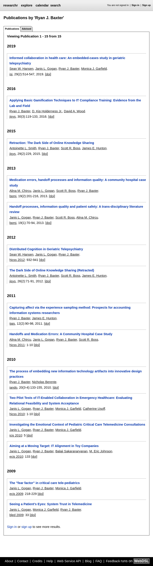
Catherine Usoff (94, 408)
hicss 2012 (17, 260)
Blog (88, 561)
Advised (26, 28)
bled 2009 (16, 515)
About (9, 561)
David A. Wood (74, 111)
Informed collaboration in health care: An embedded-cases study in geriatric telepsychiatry (67, 60)
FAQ (98, 561)
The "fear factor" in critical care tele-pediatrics (44, 483)
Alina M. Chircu (20, 191)
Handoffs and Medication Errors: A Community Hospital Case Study (60, 334)
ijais (12, 323)
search (55, 5)
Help (49, 561)
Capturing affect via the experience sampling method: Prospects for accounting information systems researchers (70, 310)
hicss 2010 (17, 414)
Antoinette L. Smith (22, 148)
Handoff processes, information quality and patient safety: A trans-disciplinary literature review (76, 209)
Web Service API (69, 561)
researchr (10, 5)
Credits (37, 561)
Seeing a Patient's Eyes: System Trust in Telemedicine (50, 504)
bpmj (12, 196)
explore (26, 5)
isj (10, 74)
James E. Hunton (94, 148)
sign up (26, 527)
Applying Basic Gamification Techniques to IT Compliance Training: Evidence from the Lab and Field (75, 102)
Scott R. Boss (70, 148)
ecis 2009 (16, 494)
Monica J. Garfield (94, 68)
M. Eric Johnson (100, 451)
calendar (42, 5)
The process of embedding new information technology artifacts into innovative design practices (75, 373)
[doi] (48, 74)
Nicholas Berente (44, 382)
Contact (22, 561)
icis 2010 (15, 435)
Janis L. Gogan (46, 68)
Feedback (113, 561)
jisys (12, 116)
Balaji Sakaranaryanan (71, 451)
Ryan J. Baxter (68, 68)
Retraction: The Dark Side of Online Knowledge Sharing (51, 143)
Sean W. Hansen (21, 68)
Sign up (146, 5)
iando (13, 387)
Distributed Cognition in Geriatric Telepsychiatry (46, 249)
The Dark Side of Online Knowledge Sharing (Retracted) (51, 270)
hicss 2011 (17, 345)
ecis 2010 (16, 456)
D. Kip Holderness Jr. (47, 111)
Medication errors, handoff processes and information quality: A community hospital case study (77, 182)
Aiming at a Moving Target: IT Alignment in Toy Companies (54, 446)
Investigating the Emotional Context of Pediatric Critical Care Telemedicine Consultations (77, 424)
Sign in (135, 5)
